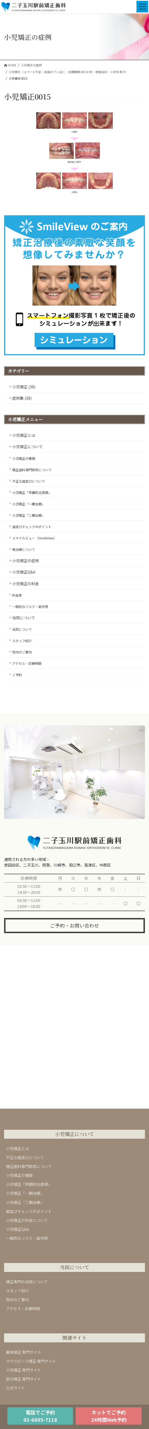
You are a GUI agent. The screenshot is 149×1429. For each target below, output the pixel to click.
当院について (23, 617)
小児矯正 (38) (23, 386)
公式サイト (15, 1388)
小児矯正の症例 (25, 560)
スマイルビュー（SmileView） (34, 538)
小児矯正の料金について (27, 1220)
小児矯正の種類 (23, 458)
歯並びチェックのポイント (31, 526)
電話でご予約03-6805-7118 (40, 1416)
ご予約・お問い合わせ (74, 925)
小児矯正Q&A (23, 572)
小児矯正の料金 (25, 583)
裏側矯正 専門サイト (23, 1352)
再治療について (23, 549)
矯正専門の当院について (27, 1281)
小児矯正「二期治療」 (28, 515)
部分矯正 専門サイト (23, 1379)
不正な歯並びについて (28, 481)
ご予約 (17, 674)
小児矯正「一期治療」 (28, 504)
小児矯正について (27, 446)
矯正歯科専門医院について (31, 469)
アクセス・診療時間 (26, 663)
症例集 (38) (22, 398)
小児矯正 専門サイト (23, 1370)
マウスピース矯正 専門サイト (31, 1361)
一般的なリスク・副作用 (30, 606)
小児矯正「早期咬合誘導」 (31, 492)
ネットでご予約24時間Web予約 (109, 1416)
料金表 (17, 595)
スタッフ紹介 (22, 640)
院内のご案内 (22, 652)
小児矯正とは (23, 435)
